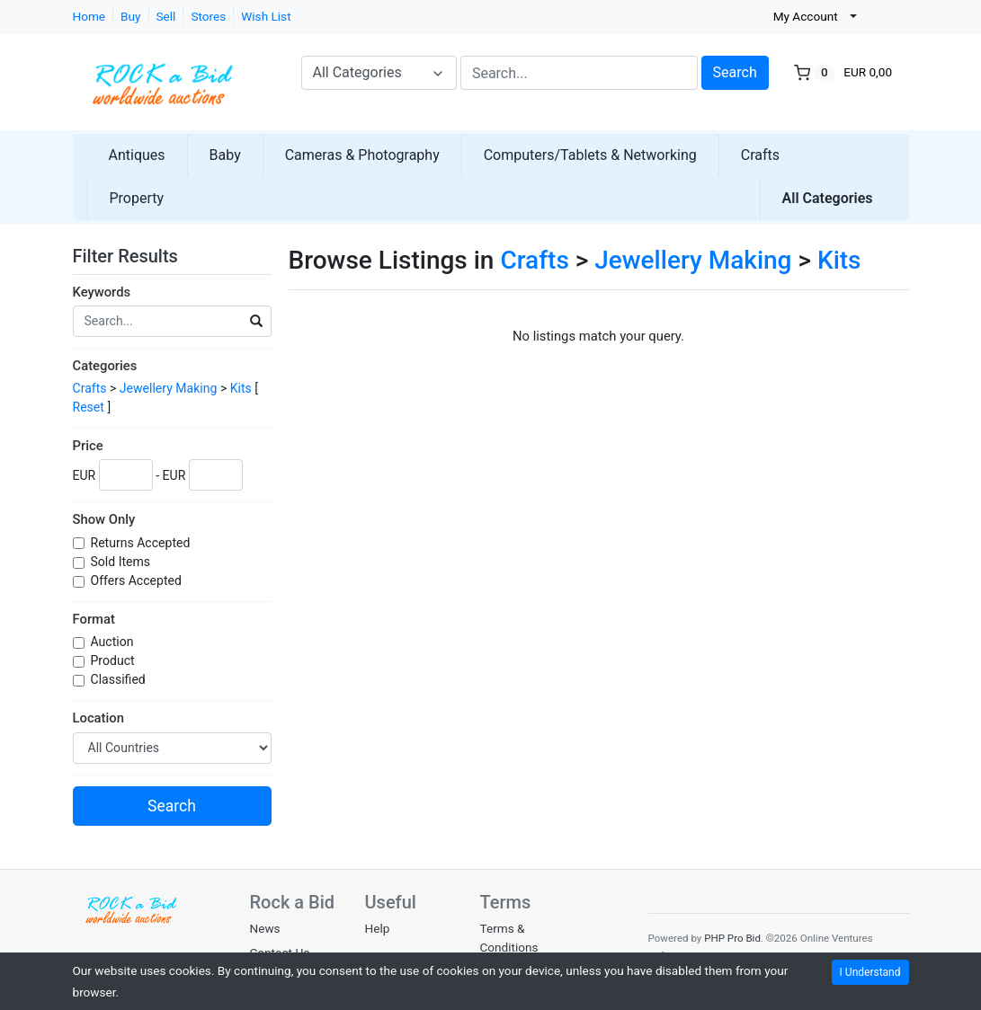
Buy (130, 16)
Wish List (265, 16)
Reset (88, 407)
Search (735, 72)
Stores (208, 16)
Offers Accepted (138, 580)
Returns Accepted (142, 543)
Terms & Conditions (509, 937)
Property (137, 198)
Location (98, 718)
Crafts (760, 155)
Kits (241, 388)
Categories (105, 366)
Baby (225, 155)
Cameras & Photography (362, 155)
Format (94, 619)
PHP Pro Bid (732, 938)
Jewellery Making (169, 388)
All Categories (827, 198)
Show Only (104, 519)
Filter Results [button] (137, 256)
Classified (120, 679)
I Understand (870, 972)
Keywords (102, 292)
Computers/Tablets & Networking (590, 155)
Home (89, 16)
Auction (114, 641)
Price (88, 446)
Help (377, 928)
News (265, 928)
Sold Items (122, 561)
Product (114, 660)
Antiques (137, 155)
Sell (166, 16)
